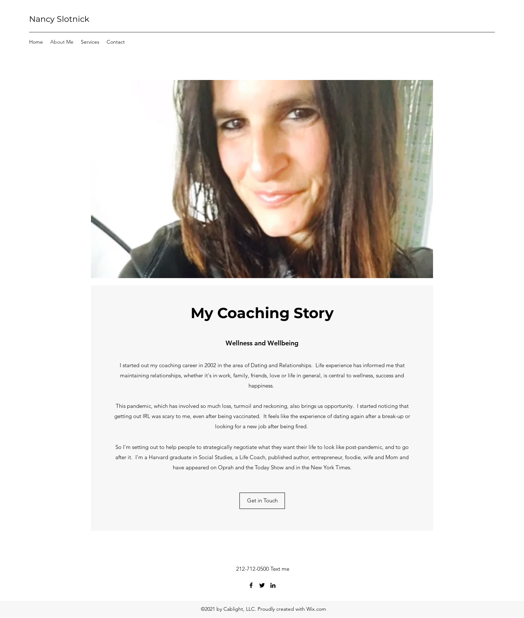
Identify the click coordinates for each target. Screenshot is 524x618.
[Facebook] (251, 585)
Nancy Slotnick (59, 19)
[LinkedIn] (273, 585)
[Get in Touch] (262, 501)
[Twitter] (262, 585)
